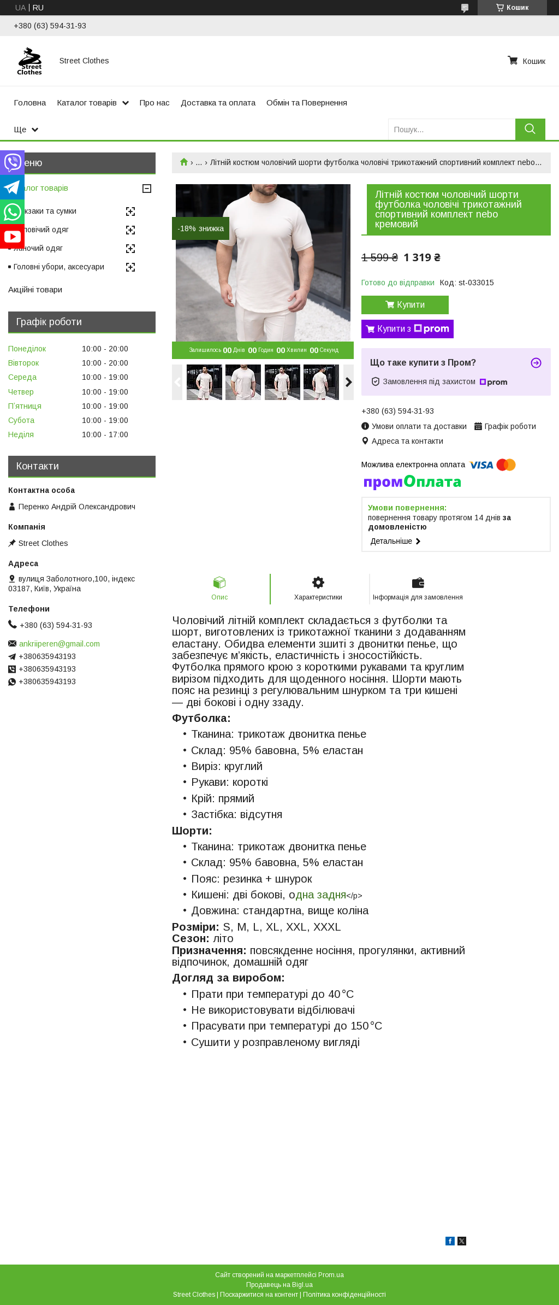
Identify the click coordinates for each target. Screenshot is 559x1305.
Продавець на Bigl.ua (279, 1285)
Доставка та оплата (218, 102)
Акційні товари (35, 289)
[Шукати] (530, 129)
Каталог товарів (87, 102)
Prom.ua (331, 1275)
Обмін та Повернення (306, 102)
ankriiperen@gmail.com (59, 643)
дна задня (320, 895)
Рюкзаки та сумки (45, 211)
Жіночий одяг (38, 248)
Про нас (155, 102)
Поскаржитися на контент (259, 1294)
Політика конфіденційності (344, 1294)
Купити (411, 304)
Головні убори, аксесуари (59, 266)
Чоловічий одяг (41, 229)
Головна (30, 102)
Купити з (413, 329)
